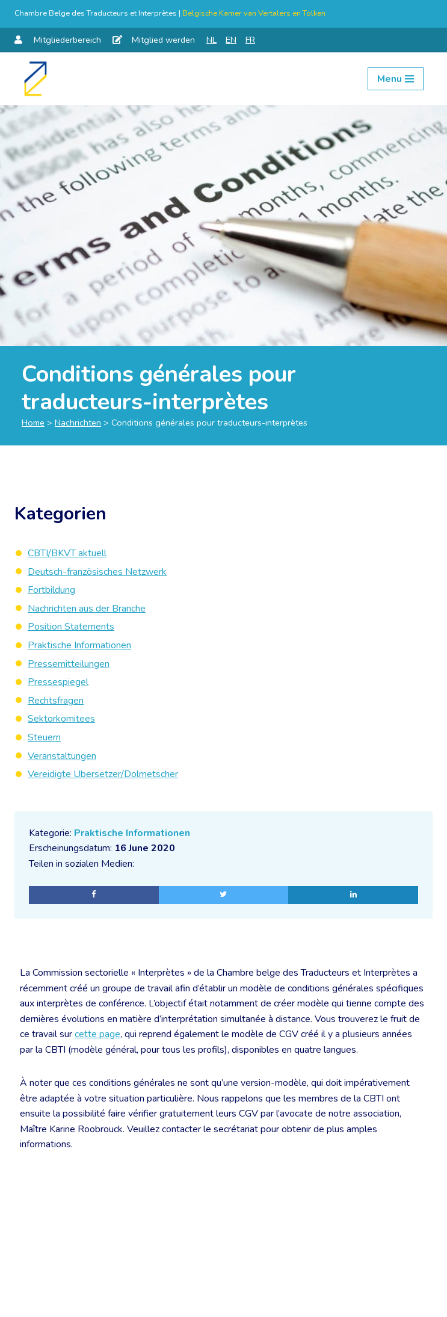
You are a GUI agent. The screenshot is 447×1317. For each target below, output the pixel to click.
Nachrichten (78, 423)
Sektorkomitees (61, 718)
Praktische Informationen (132, 833)
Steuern (44, 737)
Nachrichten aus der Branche (87, 608)
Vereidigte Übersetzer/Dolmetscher (103, 774)
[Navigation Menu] (396, 78)
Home (33, 423)
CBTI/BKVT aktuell (67, 553)
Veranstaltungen (62, 756)
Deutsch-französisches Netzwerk (97, 571)
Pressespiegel (58, 682)
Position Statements (71, 626)
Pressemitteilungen (68, 664)
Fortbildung (51, 590)
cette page (97, 1034)
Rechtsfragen (56, 700)
